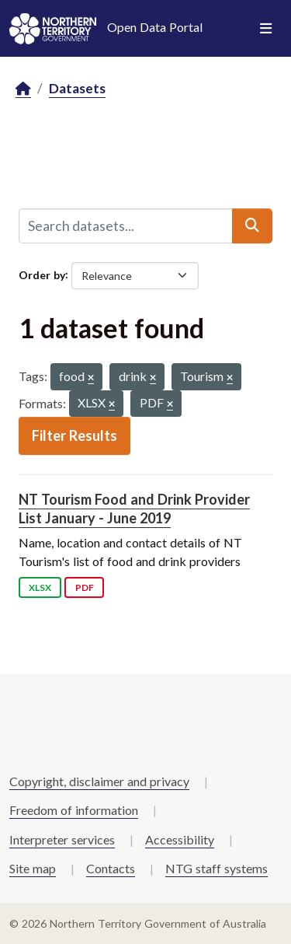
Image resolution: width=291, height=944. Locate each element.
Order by (42, 274)
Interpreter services (62, 839)
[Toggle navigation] (266, 29)
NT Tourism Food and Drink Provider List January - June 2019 (134, 508)
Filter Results (74, 435)
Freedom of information (73, 809)
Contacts (110, 868)
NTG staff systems (216, 868)
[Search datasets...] (126, 225)
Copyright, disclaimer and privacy (99, 781)
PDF (84, 587)
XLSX (40, 587)
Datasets (77, 88)
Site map (32, 868)
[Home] (23, 89)
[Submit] (252, 225)
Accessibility (179, 839)
